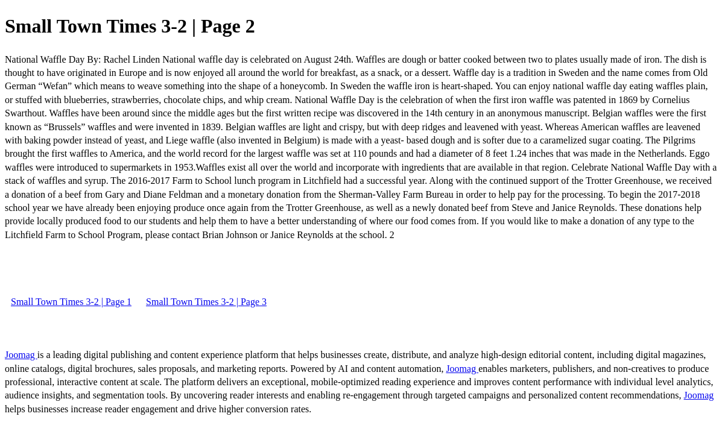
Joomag (21, 355)
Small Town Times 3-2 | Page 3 (206, 302)
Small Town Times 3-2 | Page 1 (71, 302)
